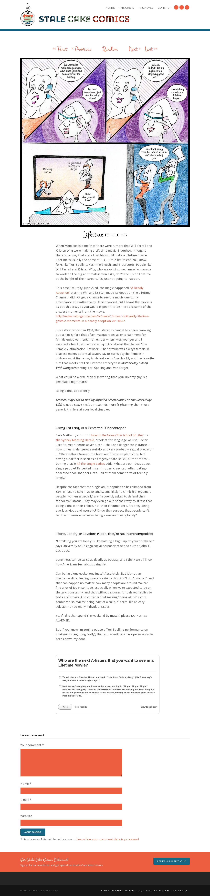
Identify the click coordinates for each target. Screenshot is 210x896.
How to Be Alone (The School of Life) (117, 435)
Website (26, 816)
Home (110, 7)
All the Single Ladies (91, 464)
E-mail (26, 800)
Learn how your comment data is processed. (108, 839)
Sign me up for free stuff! (171, 861)
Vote (65, 707)
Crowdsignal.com (149, 707)
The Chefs (126, 7)
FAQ (140, 890)
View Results (81, 707)
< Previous (82, 49)
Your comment (32, 745)
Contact (164, 7)
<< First (59, 49)
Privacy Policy (181, 890)
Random (110, 49)
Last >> (151, 49)
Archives (146, 7)
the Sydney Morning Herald (75, 440)
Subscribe (164, 890)
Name (25, 784)
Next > (134, 49)
